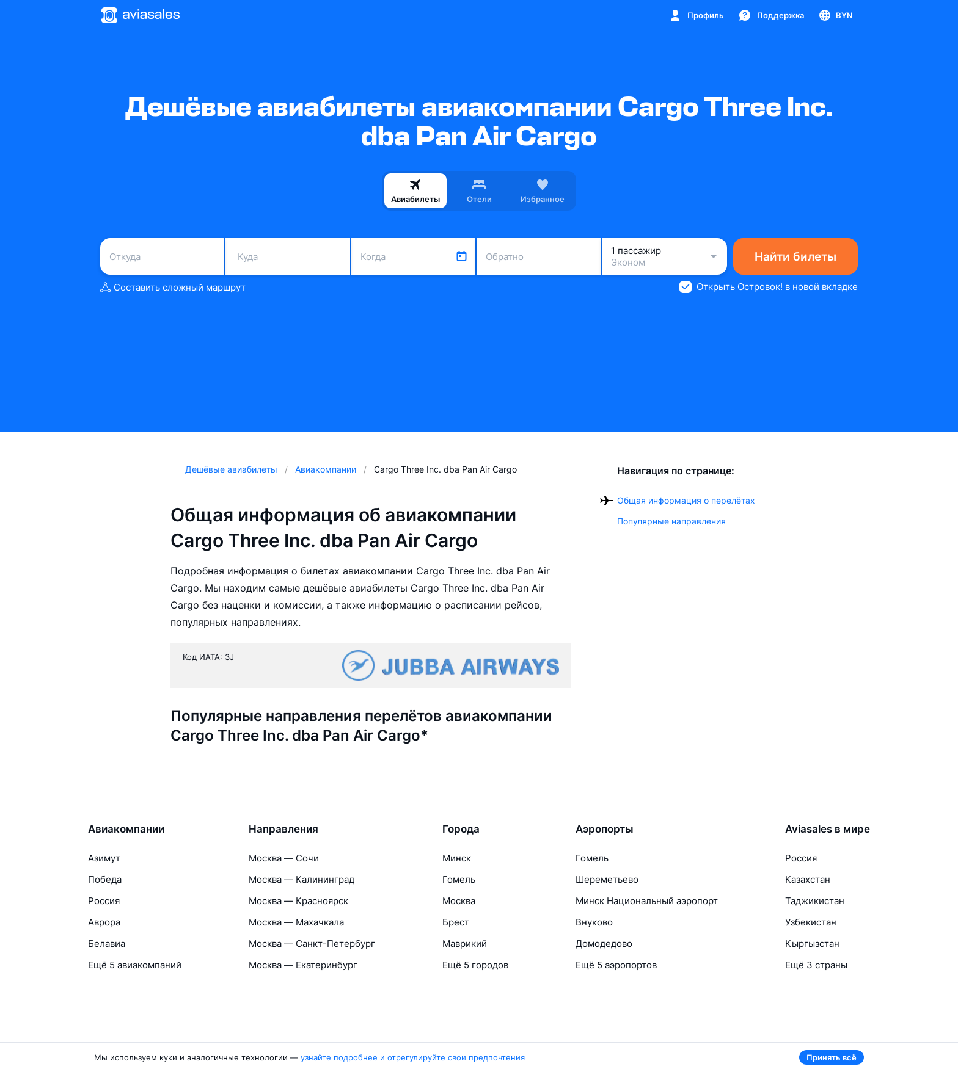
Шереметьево (607, 879)
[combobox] (162, 256)
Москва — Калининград (301, 879)
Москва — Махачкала (296, 922)
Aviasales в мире (827, 829)
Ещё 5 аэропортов (616, 965)
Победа (105, 879)
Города (461, 829)
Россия (104, 901)
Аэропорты (605, 829)
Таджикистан (814, 901)
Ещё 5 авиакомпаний (134, 965)
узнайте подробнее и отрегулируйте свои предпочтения (413, 1057)
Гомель (458, 879)
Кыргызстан (812, 943)
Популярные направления (671, 521)
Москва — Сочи (284, 858)
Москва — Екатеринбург (303, 965)
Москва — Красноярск (298, 901)
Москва (458, 901)
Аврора (104, 922)
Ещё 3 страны (816, 965)
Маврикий (464, 943)
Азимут (104, 858)
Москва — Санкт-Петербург (312, 943)
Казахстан (807, 879)
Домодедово (604, 943)
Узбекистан (810, 922)
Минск (456, 858)
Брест (455, 922)
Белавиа (106, 943)
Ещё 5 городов (475, 965)
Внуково (594, 922)
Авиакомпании (126, 829)
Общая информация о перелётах (686, 500)
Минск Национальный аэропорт (647, 901)
